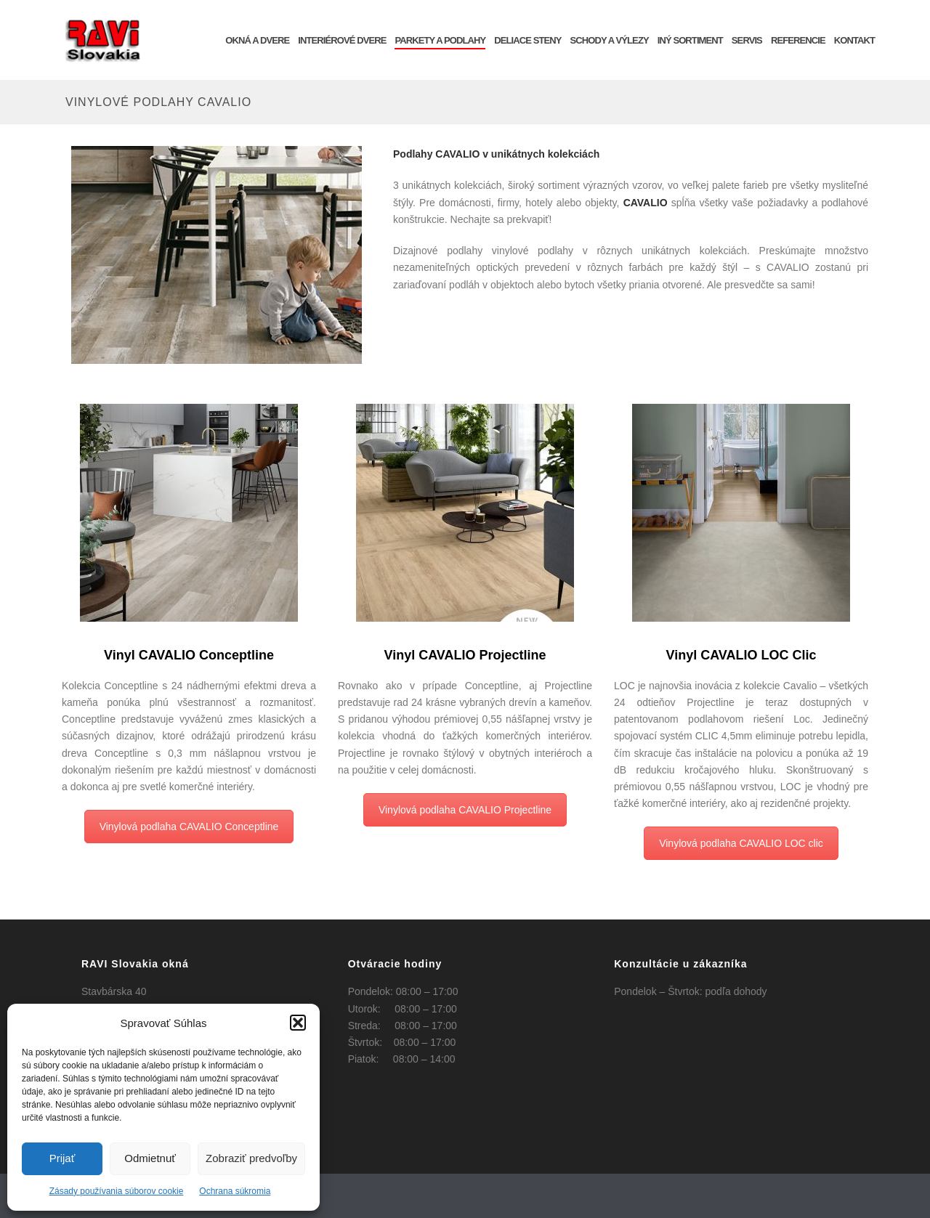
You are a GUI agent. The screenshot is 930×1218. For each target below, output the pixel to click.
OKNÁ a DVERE (257, 40)
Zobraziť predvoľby (251, 1158)
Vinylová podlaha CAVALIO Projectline (465, 810)
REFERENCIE (798, 40)
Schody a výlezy (609, 40)
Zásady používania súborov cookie (116, 1191)
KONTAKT (854, 40)
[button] (298, 1022)
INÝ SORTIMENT (690, 40)
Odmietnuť (150, 1158)
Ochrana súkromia (234, 1191)
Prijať (62, 1158)
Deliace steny (527, 40)
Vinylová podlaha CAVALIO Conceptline (189, 826)
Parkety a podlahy (440, 40)
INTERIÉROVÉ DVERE (342, 40)
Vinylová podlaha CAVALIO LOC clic (741, 843)
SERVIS (747, 40)
